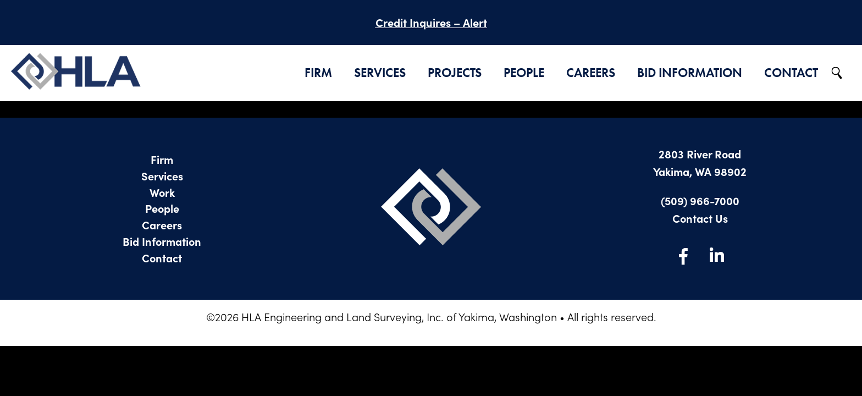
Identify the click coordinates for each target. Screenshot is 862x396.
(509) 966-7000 (700, 200)
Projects (455, 73)
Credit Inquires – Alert (431, 22)
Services (380, 73)
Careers (590, 73)
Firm (318, 73)
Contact (791, 73)
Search (837, 73)
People (524, 73)
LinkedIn (716, 256)
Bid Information (689, 73)
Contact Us (700, 218)
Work (162, 192)
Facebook (683, 256)
